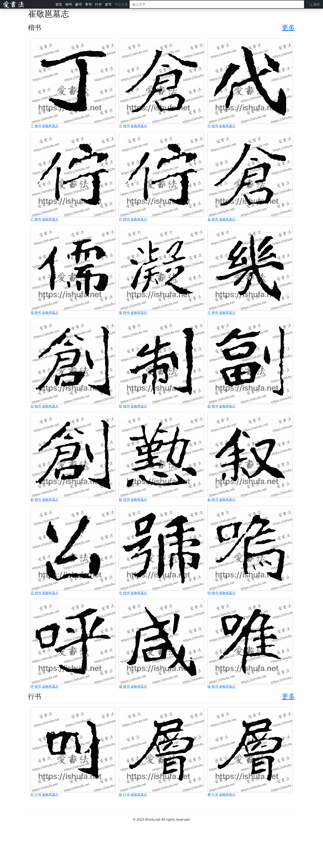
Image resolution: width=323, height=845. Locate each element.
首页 (58, 4)
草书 (88, 4)
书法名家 (121, 4)
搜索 (314, 4)
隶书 (108, 4)
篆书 (78, 4)
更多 (288, 27)
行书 (98, 4)
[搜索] (217, 4)
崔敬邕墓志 (50, 126)
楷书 (68, 4)
